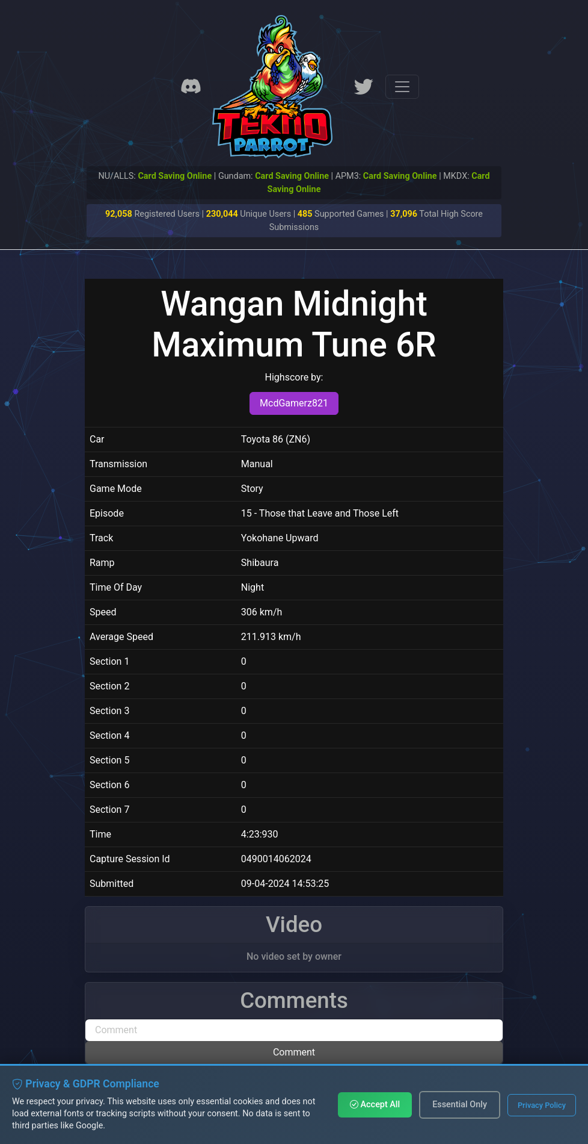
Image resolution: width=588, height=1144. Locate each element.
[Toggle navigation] (402, 87)
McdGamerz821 (294, 403)
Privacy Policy (542, 1105)
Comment (294, 1052)
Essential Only (459, 1104)
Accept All (375, 1104)
